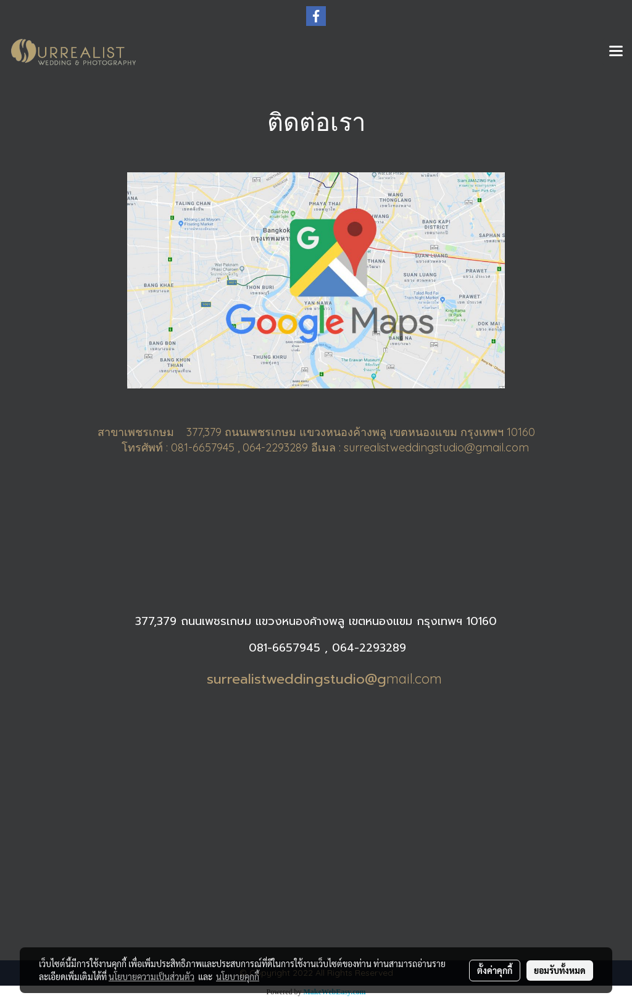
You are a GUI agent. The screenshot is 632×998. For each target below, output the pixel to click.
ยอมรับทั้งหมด (560, 970)
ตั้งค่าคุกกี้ (494, 970)
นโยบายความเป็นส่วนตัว (151, 976)
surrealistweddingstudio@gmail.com (436, 447)
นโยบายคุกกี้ (237, 976)
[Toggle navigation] (616, 51)
